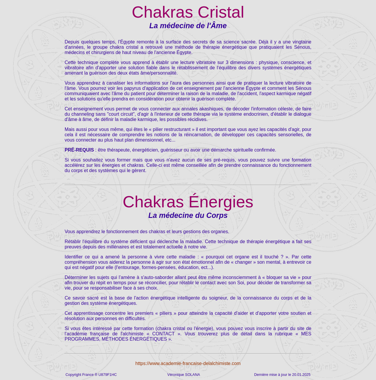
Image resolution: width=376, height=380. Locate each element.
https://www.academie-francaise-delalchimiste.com (188, 363)
